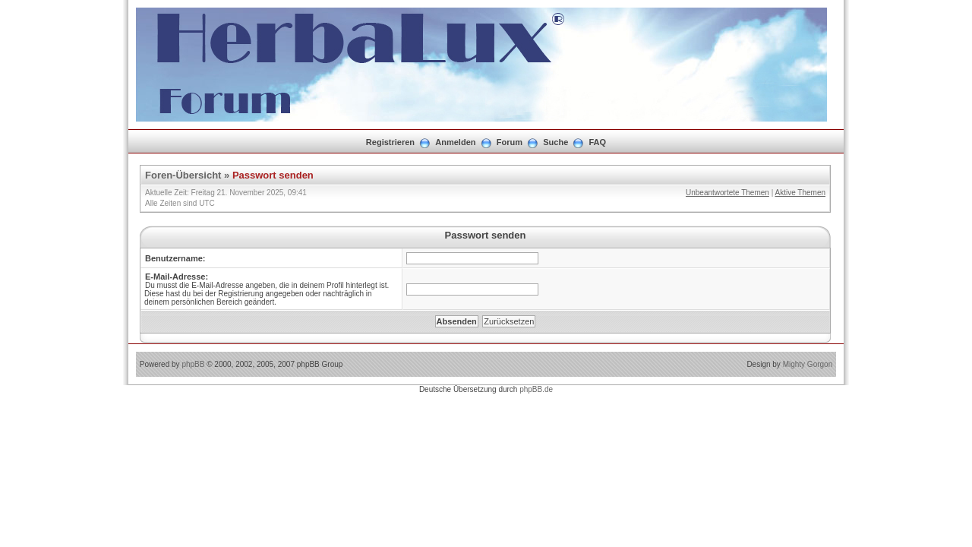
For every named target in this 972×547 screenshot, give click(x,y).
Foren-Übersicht (183, 175)
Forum (509, 142)
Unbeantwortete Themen (727, 192)
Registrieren (390, 142)
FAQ (598, 142)
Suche (555, 142)
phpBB (192, 364)
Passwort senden (273, 175)
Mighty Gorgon (808, 364)
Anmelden (455, 142)
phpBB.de (536, 389)
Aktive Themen (800, 192)
